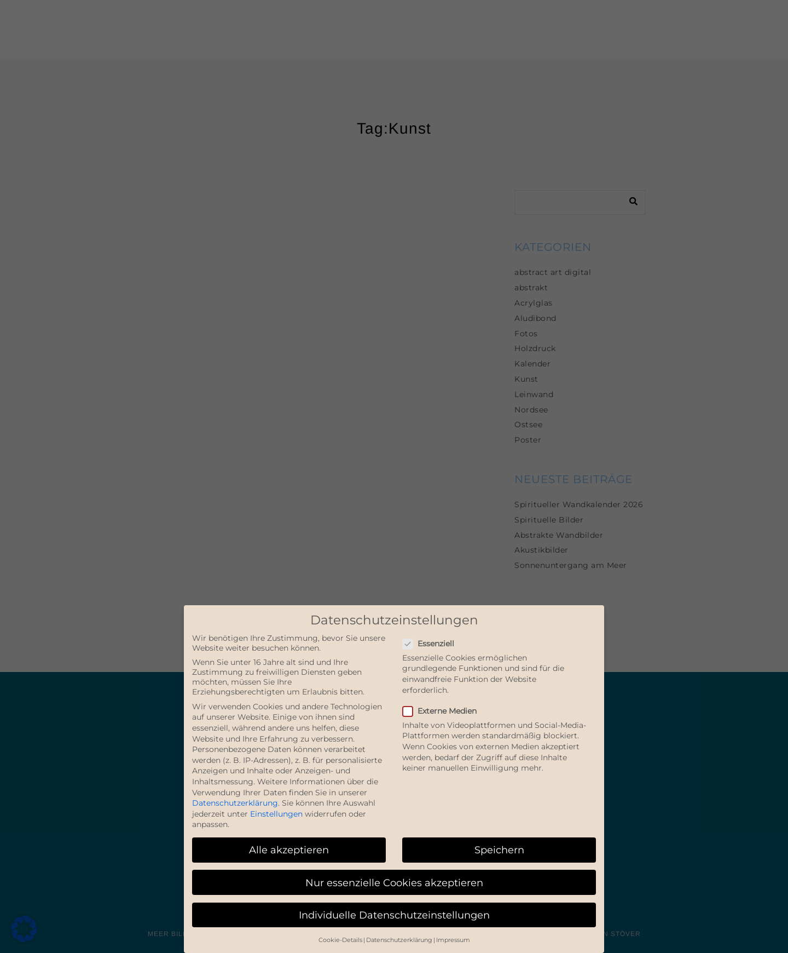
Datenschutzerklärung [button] (399, 940)
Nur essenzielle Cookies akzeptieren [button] (394, 882)
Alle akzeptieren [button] (289, 850)
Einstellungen (276, 814)
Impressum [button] (453, 940)
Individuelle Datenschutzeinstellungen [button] (394, 915)
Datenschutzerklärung (235, 803)
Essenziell (432, 643)
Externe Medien (444, 711)
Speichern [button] (499, 850)
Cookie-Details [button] (340, 940)
